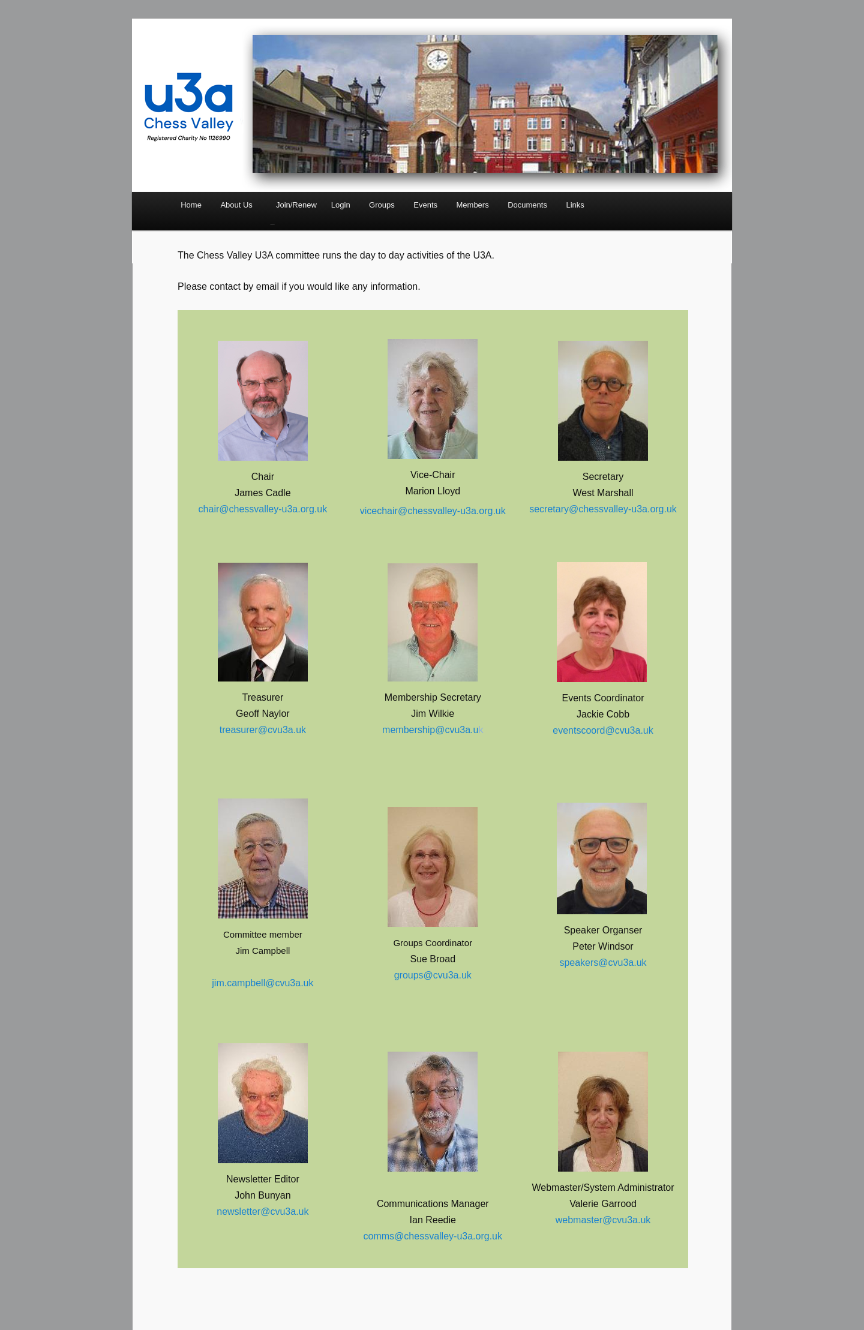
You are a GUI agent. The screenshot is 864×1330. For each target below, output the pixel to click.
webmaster (579, 1220)
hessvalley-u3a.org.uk (281, 509)
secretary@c (556, 509)
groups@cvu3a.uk (433, 975)
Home (191, 204)
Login (340, 204)
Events (425, 204)
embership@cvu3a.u (434, 730)
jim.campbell (238, 983)
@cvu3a (620, 1220)
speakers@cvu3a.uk (602, 962)
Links (575, 204)
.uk (644, 1220)
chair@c (216, 509)
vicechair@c (386, 511)
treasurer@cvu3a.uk (263, 730)
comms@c (386, 1236)
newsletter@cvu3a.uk (262, 1211)
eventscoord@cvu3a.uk (603, 730)
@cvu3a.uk (289, 983)
